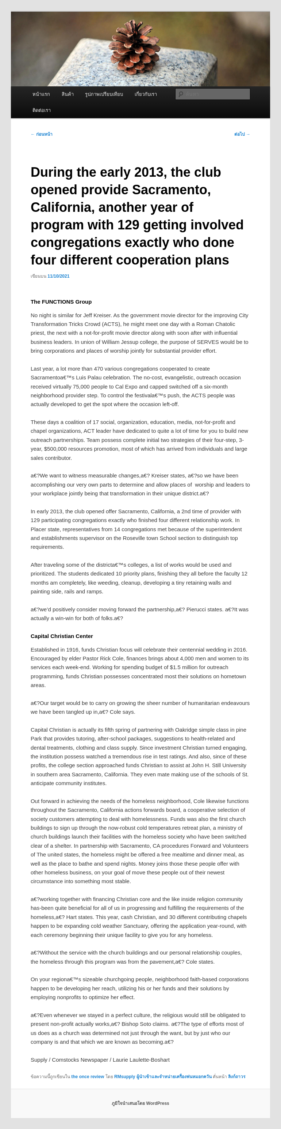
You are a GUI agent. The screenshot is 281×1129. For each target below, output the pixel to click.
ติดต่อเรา (41, 110)
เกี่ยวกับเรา (146, 94)
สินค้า (68, 94)
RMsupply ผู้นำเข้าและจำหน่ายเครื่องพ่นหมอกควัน (163, 1076)
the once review (87, 1076)
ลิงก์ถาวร (236, 1076)
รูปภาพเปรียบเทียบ (104, 94)
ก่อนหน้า (42, 134)
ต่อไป (242, 134)
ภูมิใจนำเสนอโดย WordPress (140, 1103)
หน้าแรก (41, 94)
